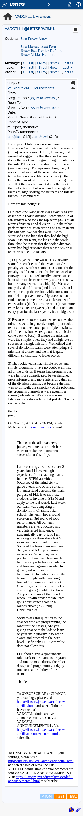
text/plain (14, 137)
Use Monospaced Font (38, 47)
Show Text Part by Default (41, 51)
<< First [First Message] (27, 63)
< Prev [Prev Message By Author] (41, 72)
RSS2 (72, 797)
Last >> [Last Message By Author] (68, 72)
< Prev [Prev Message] (41, 63)
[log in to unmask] (43, 98)
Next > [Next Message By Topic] (54, 68)
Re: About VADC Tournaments (30, 88)
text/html (40, 137)
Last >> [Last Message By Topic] (68, 68)
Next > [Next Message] (54, 63)
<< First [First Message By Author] (27, 72)
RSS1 (60, 797)
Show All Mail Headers (38, 55)
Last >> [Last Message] (68, 63)
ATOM (47, 797)
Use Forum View (34, 39)
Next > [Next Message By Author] (54, 72)
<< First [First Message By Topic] (27, 68)
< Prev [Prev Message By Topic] (41, 68)
